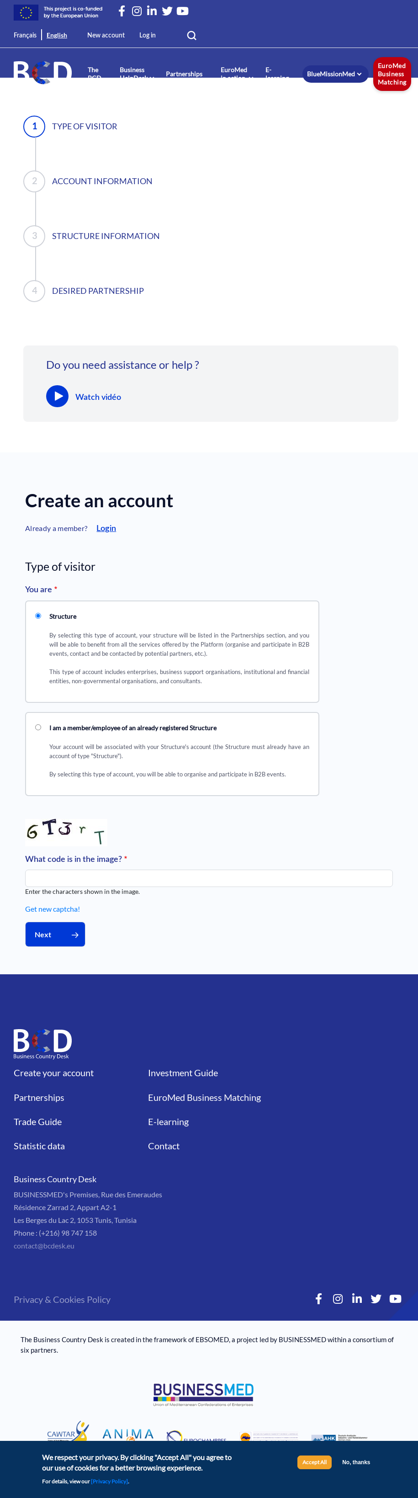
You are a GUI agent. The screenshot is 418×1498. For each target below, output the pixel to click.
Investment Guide (183, 1072)
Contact (164, 1145)
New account (106, 35)
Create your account (54, 1072)
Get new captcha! (52, 908)
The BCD (94, 74)
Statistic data (39, 1145)
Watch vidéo (98, 397)
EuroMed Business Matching (392, 74)
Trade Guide (38, 1121)
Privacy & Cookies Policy (62, 1299)
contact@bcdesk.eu (44, 1245)
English (57, 35)
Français (25, 35)
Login (106, 529)
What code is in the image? (73, 859)
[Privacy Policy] (109, 1484)
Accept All (314, 1465)
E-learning (277, 74)
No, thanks (356, 1465)
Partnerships (184, 74)
